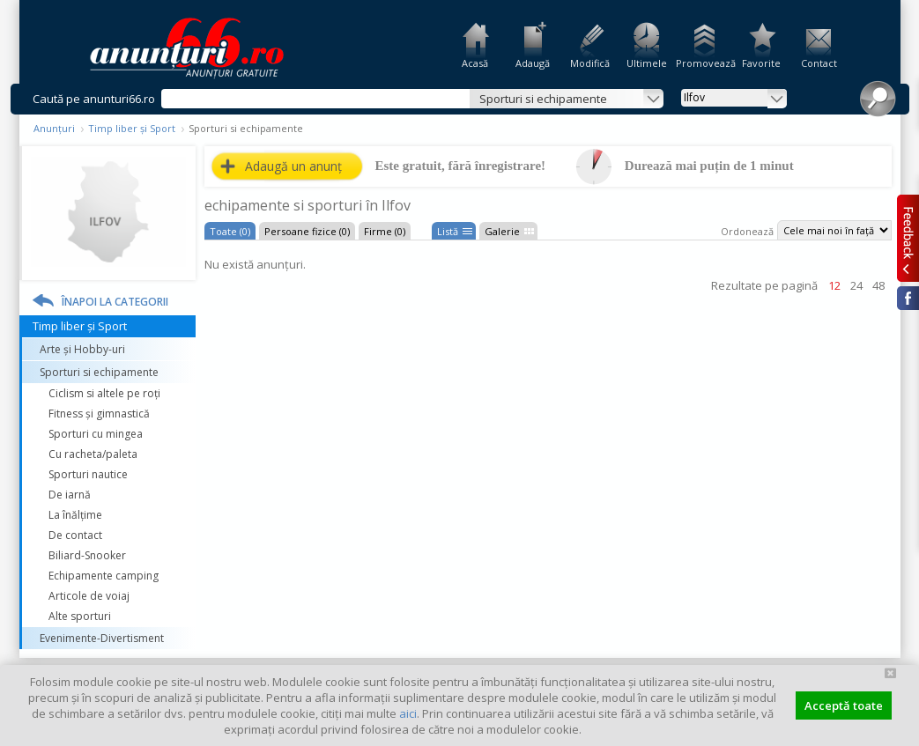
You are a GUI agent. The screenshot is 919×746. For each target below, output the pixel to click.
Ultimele (646, 63)
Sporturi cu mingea (95, 433)
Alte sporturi (79, 616)
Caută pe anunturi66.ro (94, 99)
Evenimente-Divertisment (102, 638)
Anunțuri (54, 128)
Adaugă (532, 63)
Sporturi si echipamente (99, 372)
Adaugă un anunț (293, 166)
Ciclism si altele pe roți (104, 393)
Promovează (704, 63)
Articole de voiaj (89, 595)
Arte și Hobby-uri (82, 349)
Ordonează (747, 231)
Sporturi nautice (88, 474)
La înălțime (75, 514)
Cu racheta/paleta (92, 454)
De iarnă (69, 494)
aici (408, 713)
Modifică (590, 63)
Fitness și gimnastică (99, 413)
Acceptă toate (843, 705)
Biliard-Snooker (87, 555)
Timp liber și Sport (131, 128)
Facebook (908, 298)
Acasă (475, 63)
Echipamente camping (103, 575)
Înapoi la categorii (115, 301)
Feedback (908, 238)
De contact (75, 535)
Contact (819, 63)
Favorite (761, 63)
